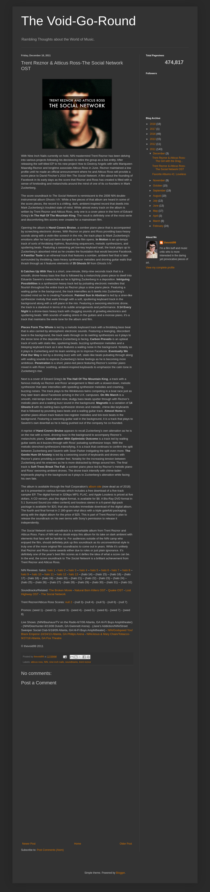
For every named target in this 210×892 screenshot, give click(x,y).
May (156, 210)
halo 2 (61, 570)
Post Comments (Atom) (50, 849)
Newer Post (29, 843)
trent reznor (85, 662)
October (158, 185)
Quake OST (115, 590)
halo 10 (36, 574)
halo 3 (72, 570)
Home (77, 843)
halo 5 (94, 570)
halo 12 (61, 574)
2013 (153, 139)
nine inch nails (56, 662)
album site (95, 486)
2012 (153, 144)
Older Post (126, 843)
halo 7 (115, 570)
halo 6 (105, 570)
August (157, 195)
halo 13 (73, 574)
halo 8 (126, 570)
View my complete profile (160, 267)
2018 (153, 123)
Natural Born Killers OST (89, 590)
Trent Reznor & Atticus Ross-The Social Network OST (168, 168)
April (156, 215)
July (155, 200)
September (159, 190)
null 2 (68, 602)
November (159, 180)
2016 (153, 133)
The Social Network (53, 594)
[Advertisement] (77, 810)
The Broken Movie (60, 590)
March (157, 221)
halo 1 (51, 570)
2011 (153, 149)
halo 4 (83, 570)
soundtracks (71, 662)
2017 (153, 128)
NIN (46, 662)
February (158, 225)
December (159, 153)
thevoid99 (170, 242)
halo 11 (49, 574)
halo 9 (25, 574)
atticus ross (37, 662)
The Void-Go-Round (78, 21)
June (156, 205)
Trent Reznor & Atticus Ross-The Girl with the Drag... (168, 159)
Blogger (120, 872)
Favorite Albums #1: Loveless (169, 174)
